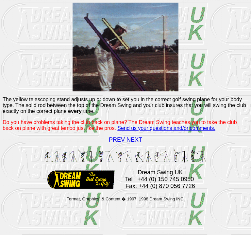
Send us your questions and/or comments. (166, 128)
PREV (117, 139)
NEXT (134, 139)
